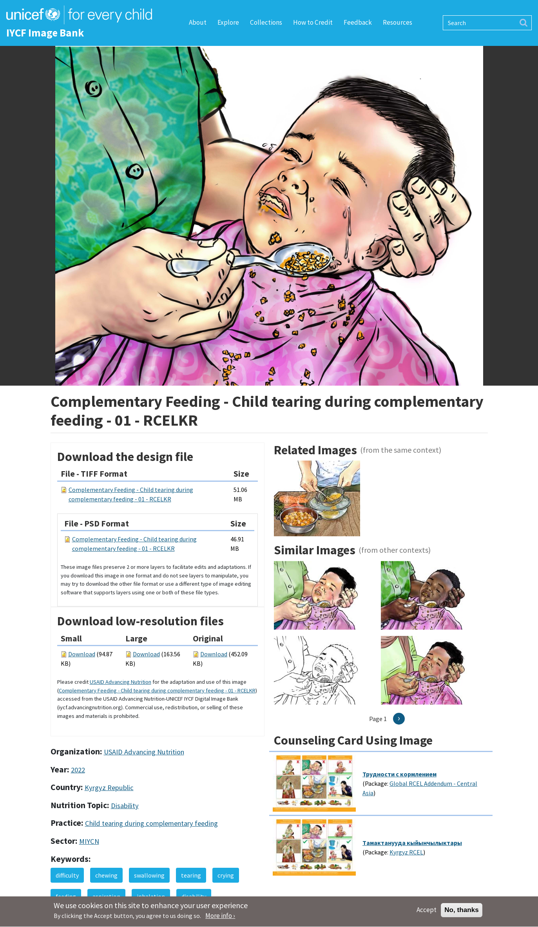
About (198, 22)
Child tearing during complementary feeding (151, 823)
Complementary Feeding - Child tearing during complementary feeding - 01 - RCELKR (157, 690)
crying (225, 875)
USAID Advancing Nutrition (120, 681)
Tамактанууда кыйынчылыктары (412, 843)
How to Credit (313, 22)
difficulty (67, 875)
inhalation (151, 896)
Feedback (358, 22)
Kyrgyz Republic (109, 787)
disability (193, 896)
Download (81, 654)
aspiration (106, 896)
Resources (397, 22)
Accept (427, 913)
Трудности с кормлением (399, 774)
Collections (266, 22)
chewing (106, 875)
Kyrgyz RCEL (406, 852)
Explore (228, 22)
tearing (191, 875)
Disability (125, 805)
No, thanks (461, 913)
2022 (78, 769)
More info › (220, 918)
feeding (66, 896)
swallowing (149, 875)
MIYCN (89, 841)
